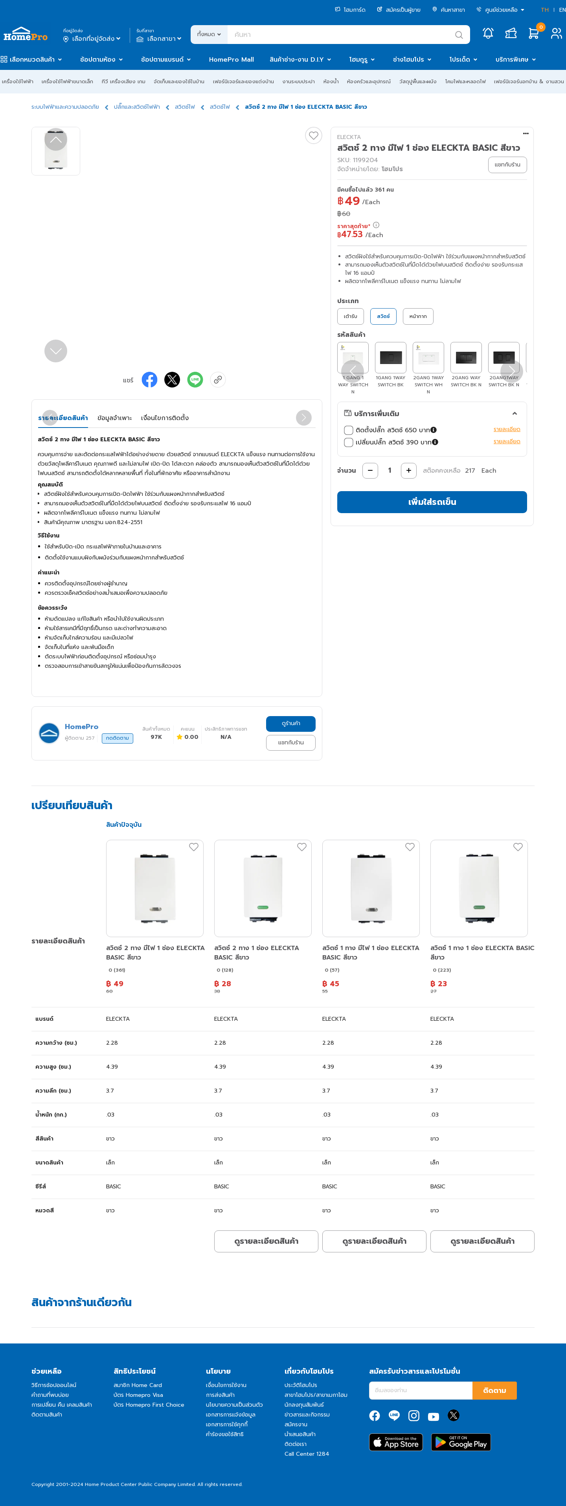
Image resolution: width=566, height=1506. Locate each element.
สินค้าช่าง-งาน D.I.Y (297, 59)
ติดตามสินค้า (46, 1415)
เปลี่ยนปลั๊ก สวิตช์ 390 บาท (392, 442)
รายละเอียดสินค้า (63, 418)
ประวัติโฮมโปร (301, 1385)
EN (562, 10)
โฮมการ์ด (350, 10)
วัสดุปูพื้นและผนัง (418, 81)
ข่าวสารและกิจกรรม (307, 1415)
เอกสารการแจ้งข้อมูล (230, 1415)
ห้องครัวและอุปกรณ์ (369, 81)
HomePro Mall (231, 59)
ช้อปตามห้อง (98, 59)
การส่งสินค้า (220, 1395)
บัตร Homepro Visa (138, 1395)
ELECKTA (349, 137)
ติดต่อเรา (296, 1444)
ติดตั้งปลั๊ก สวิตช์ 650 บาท (391, 430)
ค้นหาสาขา (448, 10)
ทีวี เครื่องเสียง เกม (123, 81)
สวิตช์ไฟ (185, 107)
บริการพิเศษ (512, 59)
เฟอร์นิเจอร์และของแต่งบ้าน (243, 81)
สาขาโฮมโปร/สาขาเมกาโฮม (316, 1395)
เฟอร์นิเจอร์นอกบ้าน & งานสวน (529, 81)
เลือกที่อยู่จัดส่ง (92, 39)
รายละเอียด (507, 429)
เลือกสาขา (159, 39)
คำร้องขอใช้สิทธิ (225, 1434)
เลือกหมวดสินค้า (32, 59)
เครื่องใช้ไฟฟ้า (17, 81)
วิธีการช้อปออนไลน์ (53, 1385)
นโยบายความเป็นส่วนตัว (234, 1405)
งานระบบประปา (298, 81)
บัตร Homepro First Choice (149, 1405)
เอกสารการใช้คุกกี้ (227, 1424)
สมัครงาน (296, 1424)
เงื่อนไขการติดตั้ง (165, 418)
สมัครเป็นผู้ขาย (399, 10)
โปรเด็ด (460, 59)
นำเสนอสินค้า (300, 1434)
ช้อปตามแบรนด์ (162, 59)
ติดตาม (494, 1390)
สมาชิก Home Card (138, 1385)
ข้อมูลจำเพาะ (114, 418)
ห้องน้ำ (331, 81)
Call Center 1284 (307, 1454)
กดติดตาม (117, 738)
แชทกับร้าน (291, 742)
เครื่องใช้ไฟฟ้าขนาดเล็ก (67, 81)
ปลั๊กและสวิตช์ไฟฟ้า (137, 107)
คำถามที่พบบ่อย (50, 1395)
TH (545, 10)
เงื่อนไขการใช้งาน (226, 1385)
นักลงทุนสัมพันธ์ (304, 1405)
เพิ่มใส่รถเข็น (432, 501)
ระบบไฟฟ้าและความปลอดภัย (65, 107)
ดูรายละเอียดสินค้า (266, 1241)
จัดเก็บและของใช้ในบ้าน (179, 81)
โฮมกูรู (358, 59)
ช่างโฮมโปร (408, 59)
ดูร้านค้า (291, 723)
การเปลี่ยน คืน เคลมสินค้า (61, 1405)
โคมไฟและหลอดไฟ (465, 81)
